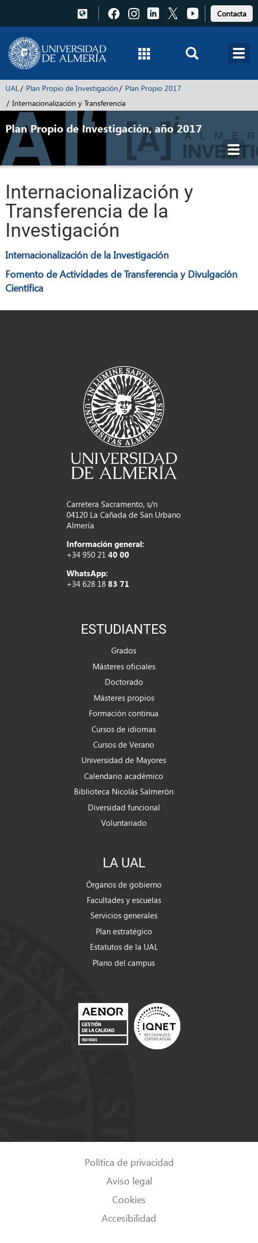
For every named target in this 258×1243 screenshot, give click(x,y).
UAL (12, 88)
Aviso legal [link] (129, 1180)
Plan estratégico (124, 931)
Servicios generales (123, 915)
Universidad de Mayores (123, 760)
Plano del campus (124, 962)
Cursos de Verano (123, 744)
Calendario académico (123, 775)
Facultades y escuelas (124, 899)
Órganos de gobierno (124, 884)
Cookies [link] (129, 1199)
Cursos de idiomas (123, 729)
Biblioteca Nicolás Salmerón (123, 791)
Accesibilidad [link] (129, 1217)
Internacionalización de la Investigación (87, 254)
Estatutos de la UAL (124, 946)
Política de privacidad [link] (129, 1162)
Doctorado (124, 681)
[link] (232, 12)
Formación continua (124, 713)
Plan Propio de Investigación (72, 88)
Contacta (231, 14)
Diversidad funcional (124, 807)
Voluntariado (124, 822)
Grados (123, 650)
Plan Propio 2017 (153, 88)
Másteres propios (124, 697)
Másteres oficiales (124, 666)
